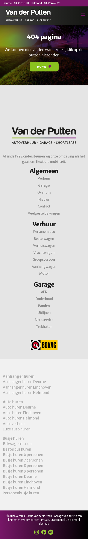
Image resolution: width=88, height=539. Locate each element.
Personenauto (44, 232)
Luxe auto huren (16, 429)
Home (44, 66)
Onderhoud (44, 299)
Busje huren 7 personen (23, 460)
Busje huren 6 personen (23, 454)
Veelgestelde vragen (44, 213)
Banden (44, 306)
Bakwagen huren (17, 443)
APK (44, 292)
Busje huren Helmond (21, 487)
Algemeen (44, 171)
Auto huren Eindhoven (22, 412)
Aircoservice (44, 320)
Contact (44, 206)
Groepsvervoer (44, 259)
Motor (44, 273)
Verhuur (44, 178)
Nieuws (44, 199)
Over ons (44, 192)
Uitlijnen (44, 313)
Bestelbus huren (17, 449)
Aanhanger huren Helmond (26, 392)
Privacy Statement (52, 519)
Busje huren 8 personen (23, 465)
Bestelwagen (44, 239)
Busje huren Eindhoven (22, 482)
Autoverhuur (14, 423)
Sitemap (44, 523)
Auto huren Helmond (21, 418)
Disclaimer (72, 519)
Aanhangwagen (44, 267)
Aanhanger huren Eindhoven (27, 387)
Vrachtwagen (44, 253)
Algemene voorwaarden (24, 519)
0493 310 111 (21, 3)
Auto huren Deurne (19, 407)
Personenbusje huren (21, 493)
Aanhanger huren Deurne (24, 381)
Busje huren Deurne (20, 476)
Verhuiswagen (44, 246)
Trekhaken (44, 327)
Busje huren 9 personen (23, 471)
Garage (44, 185)
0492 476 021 (52, 3)
